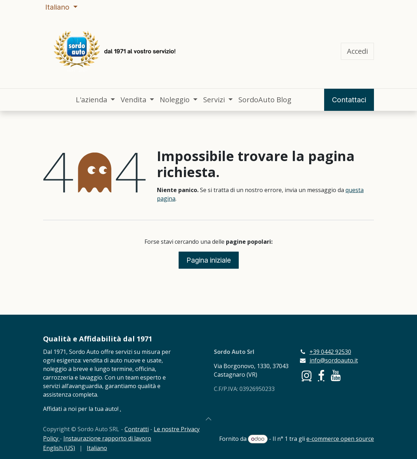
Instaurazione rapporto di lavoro (107, 438)
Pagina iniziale (208, 260)
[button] (208, 418)
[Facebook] (321, 375)
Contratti (137, 429)
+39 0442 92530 (330, 352)
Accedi (357, 51)
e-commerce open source (340, 439)
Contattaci (349, 100)
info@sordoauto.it (334, 360)
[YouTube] (335, 375)
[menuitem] (95, 100)
